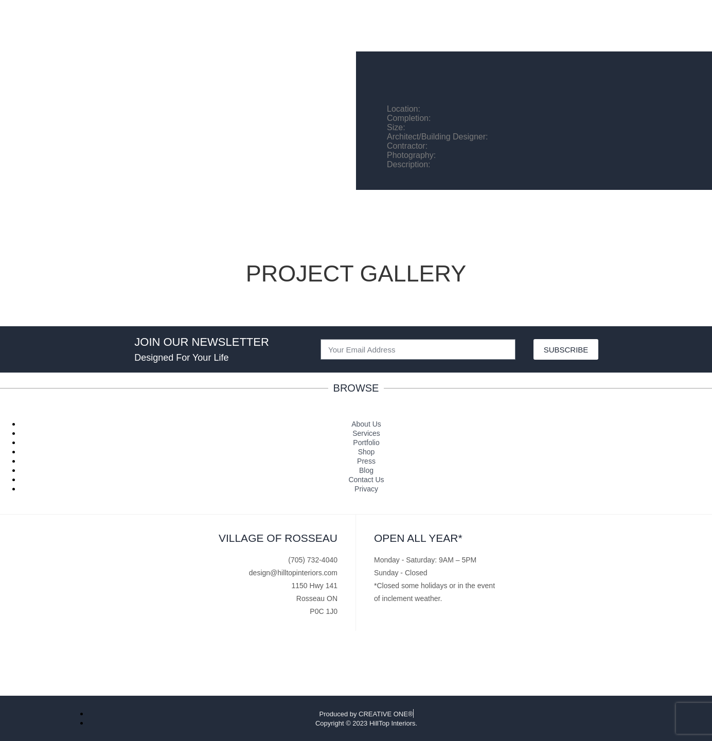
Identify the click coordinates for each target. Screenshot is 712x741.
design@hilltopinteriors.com (293, 573)
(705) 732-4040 (312, 560)
